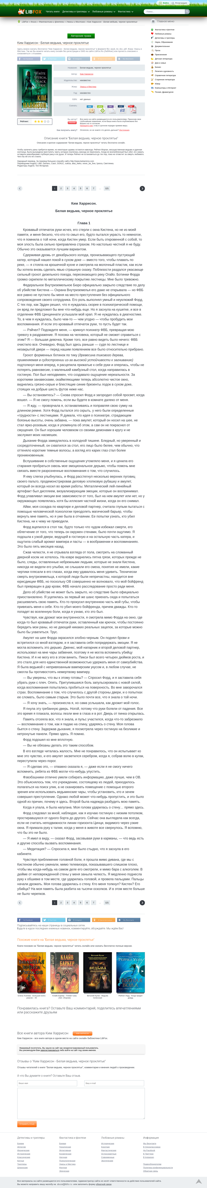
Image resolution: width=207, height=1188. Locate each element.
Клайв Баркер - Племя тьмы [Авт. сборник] (64, 997)
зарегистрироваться (49, 1051)
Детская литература (163, 59)
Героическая (65, 1147)
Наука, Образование (164, 42)
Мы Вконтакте (131, 59)
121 (107, 189)
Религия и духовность (164, 71)
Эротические (107, 1160)
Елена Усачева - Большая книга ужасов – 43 (31, 997)
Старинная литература (165, 79)
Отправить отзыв (27, 1124)
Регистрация (181, 3)
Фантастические (108, 1150)
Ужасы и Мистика (88, 87)
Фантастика (124, 11)
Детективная (65, 1150)
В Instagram (79, 59)
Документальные (162, 46)
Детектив (21, 1147)
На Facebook (28, 59)
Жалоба (72, 123)
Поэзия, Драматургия (164, 92)
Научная (63, 1157)
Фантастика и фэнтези (164, 30)
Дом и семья (160, 63)
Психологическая (67, 1160)
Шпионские (22, 1167)
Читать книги (53, 11)
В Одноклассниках (107, 59)
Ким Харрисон (86, 74)
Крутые (20, 1160)
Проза (157, 50)
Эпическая (64, 1171)
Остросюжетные (108, 1153)
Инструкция (124, 130)
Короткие (105, 1147)
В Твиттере (53, 59)
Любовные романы (102, 11)
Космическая (65, 1153)
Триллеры (22, 1164)
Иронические (23, 1150)
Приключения (161, 55)
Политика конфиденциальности (158, 1167)
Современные (107, 1157)
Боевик (20, 1143)
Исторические (23, 1153)
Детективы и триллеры (74, 11)
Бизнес (158, 67)
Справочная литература (165, 75)
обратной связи (103, 1184)
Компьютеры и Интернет (165, 88)
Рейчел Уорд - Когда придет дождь (131, 997)
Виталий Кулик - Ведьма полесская (97, 997)
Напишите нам (86, 126)
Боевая (62, 1143)
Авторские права (81, 35)
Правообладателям (152, 1164)
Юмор (157, 84)
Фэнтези (63, 1167)
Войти (166, 3)
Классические (23, 1157)
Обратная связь (150, 1171)
